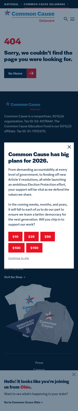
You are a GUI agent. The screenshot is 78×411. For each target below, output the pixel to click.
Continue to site (18, 258)
